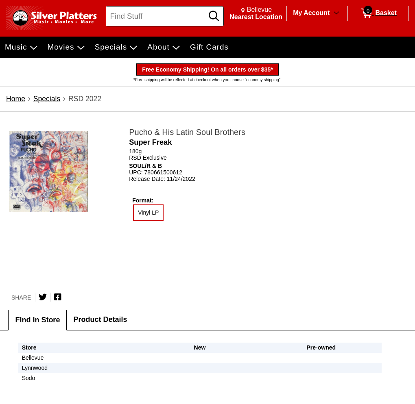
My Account (311, 12)
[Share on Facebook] (57, 297)
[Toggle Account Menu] (336, 13)
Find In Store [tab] (37, 320)
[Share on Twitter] (43, 297)
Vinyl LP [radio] (148, 212)
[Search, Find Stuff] (156, 16)
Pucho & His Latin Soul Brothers (187, 132)
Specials (47, 99)
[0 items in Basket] (378, 13)
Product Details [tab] (100, 319)
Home (15, 99)
